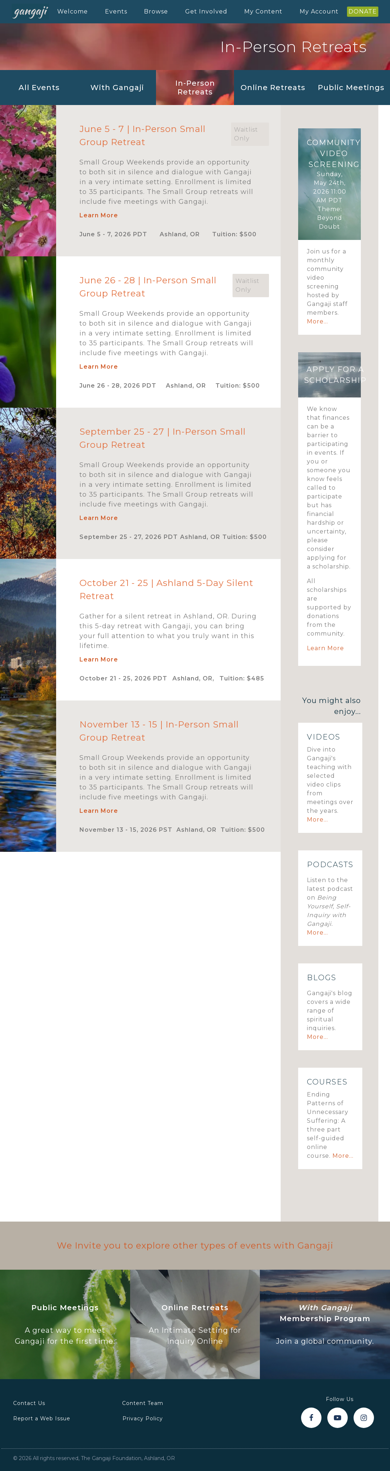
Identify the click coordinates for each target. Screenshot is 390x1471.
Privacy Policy (142, 1418)
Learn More (98, 215)
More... (317, 321)
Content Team (142, 1403)
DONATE (362, 11)
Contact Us (29, 1403)
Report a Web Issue (41, 1418)
